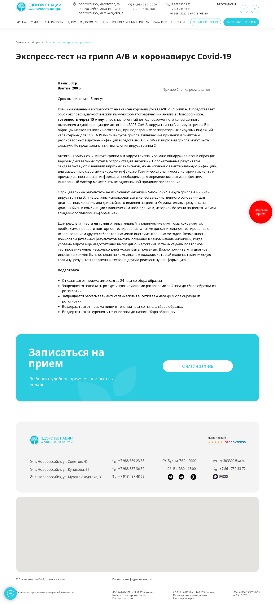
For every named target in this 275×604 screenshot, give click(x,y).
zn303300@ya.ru (232, 460)
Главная (21, 42)
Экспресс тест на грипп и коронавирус (70, 42)
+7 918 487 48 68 (131, 476)
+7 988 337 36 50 (131, 468)
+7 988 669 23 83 (131, 460)
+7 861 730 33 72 (232, 468)
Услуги (36, 42)
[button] (205, 22)
